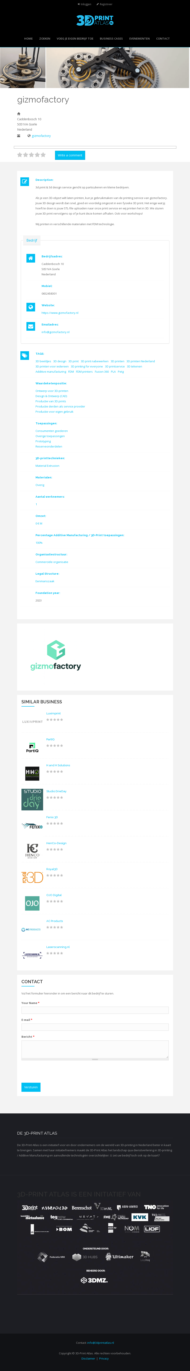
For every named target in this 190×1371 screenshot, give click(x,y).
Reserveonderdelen (49, 446)
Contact (163, 38)
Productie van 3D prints (51, 401)
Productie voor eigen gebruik (54, 412)
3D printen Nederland (141, 361)
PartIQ (50, 739)
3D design (59, 361)
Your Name (30, 1003)
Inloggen (86, 4)
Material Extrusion (47, 466)
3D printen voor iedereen (52, 366)
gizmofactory (41, 136)
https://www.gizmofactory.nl (60, 313)
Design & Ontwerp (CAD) (51, 396)
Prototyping (43, 441)
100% (39, 543)
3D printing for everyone (87, 366)
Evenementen (139, 38)
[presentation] (56, 1072)
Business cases (111, 38)
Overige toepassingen (50, 436)
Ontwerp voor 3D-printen (52, 391)
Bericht (27, 1037)
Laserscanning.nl (58, 947)
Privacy (104, 1358)
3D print (73, 361)
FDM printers (84, 372)
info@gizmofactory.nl (56, 332)
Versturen (31, 1087)
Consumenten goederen (52, 431)
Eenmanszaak (45, 581)
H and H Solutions (58, 765)
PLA (113, 372)
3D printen (117, 361)
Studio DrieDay (56, 791)
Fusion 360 (102, 372)
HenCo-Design (56, 843)
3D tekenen (134, 366)
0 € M (39, 523)
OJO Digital (54, 895)
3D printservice (115, 366)
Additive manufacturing (51, 372)
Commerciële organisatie (52, 562)
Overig (40, 485)
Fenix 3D (52, 817)
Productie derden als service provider (60, 406)
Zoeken (44, 38)
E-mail (26, 1020)
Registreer (106, 4)
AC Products (54, 921)
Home (28, 38)
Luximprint (53, 713)
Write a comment (70, 155)
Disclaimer (88, 1358)
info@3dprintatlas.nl (100, 1343)
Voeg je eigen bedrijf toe (75, 38)
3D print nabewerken (95, 361)
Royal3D (52, 869)
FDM (71, 372)
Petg (121, 372)
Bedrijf (31, 240)
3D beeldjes (43, 361)
